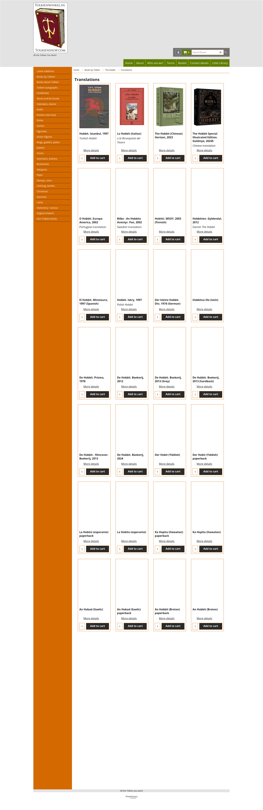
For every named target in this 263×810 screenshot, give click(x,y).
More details (91, 146)
